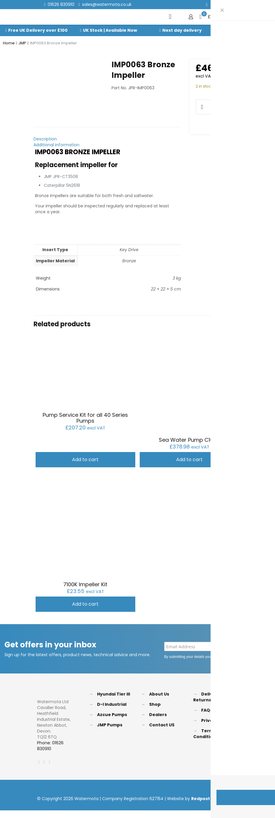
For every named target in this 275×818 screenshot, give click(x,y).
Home (9, 43)
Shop (155, 703)
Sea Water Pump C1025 (189, 438)
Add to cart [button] (85, 457)
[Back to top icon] (232, 788)
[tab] (107, 137)
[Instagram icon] (229, 4)
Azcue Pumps (112, 713)
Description (45, 137)
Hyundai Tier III (113, 692)
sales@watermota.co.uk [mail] (106, 4)
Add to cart (241, 107)
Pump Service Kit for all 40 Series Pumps (85, 416)
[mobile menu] (170, 17)
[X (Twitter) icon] (214, 4)
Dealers (158, 713)
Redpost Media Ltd (212, 797)
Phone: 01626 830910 (50, 744)
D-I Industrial (111, 703)
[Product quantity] (215, 107)
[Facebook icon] (207, 4)
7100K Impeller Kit (85, 582)
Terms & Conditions (206, 732)
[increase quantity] (227, 107)
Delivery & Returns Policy (209, 695)
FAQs (206, 708)
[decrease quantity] (202, 107)
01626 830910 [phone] (61, 4)
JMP (22, 43)
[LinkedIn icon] (221, 4)
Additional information (56, 143)
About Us (159, 692)
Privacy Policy (246, 655)
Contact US (161, 723)
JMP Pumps (109, 723)
